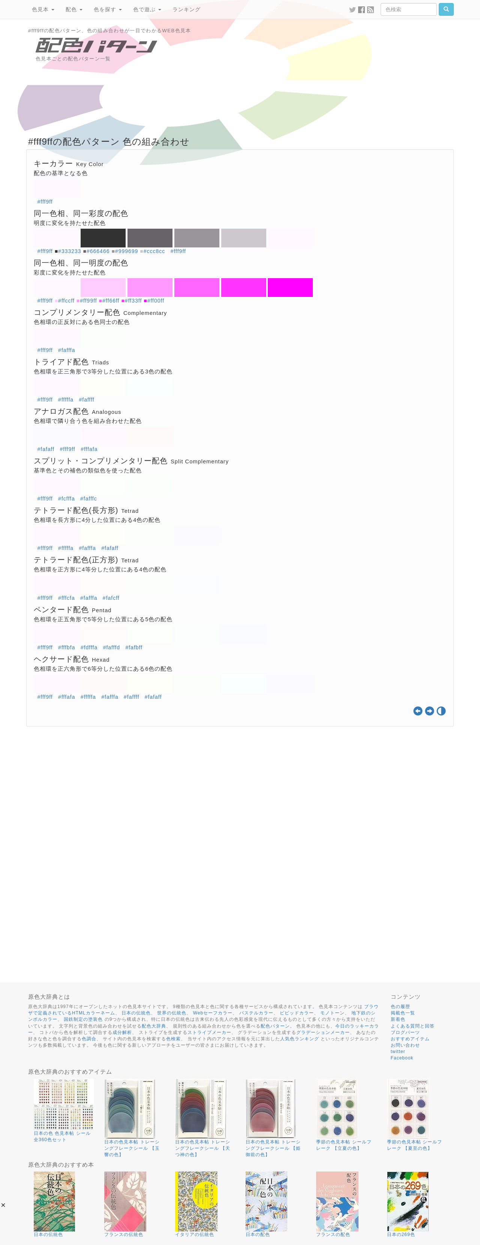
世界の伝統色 (171, 1013)
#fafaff (45, 449)
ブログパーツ (405, 1032)
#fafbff (133, 647)
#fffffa (66, 400)
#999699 (126, 251)
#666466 (98, 251)
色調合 (89, 1038)
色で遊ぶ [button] (147, 9)
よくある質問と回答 (413, 1026)
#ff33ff (133, 301)
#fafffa (66, 350)
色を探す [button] (108, 9)
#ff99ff (88, 301)
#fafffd (111, 647)
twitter (398, 1051)
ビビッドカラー (297, 1013)
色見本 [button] (43, 9)
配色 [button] (74, 9)
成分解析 (122, 1032)
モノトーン (332, 1013)
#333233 (69, 251)
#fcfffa (66, 499)
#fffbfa (66, 647)
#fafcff (111, 598)
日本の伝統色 (136, 1013)
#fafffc (88, 499)
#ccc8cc (154, 251)
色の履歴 (400, 1006)
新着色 (398, 1019)
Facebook (402, 1058)
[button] (3, 1205)
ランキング (186, 9)
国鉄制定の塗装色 (83, 1019)
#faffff (86, 400)
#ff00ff (155, 301)
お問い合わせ (405, 1045)
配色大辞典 (154, 1026)
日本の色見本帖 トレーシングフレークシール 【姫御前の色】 (273, 1148)
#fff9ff (44, 202)
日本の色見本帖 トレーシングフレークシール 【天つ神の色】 (202, 1148)
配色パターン (275, 1026)
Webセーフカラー (212, 1013)
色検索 (173, 1038)
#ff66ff (110, 301)
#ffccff (66, 301)
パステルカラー (256, 1013)
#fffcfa (66, 598)
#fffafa (89, 449)
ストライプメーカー (209, 1032)
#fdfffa (89, 647)
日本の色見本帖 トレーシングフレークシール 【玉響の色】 (131, 1148)
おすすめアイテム (410, 1038)
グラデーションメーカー (323, 1032)
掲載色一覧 (403, 1013)
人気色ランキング (299, 1038)
